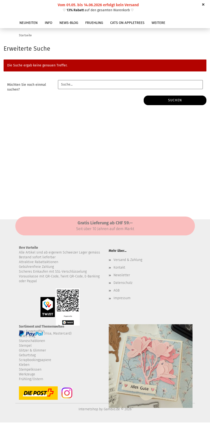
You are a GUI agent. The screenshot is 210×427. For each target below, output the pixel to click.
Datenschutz (123, 283)
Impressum (122, 298)
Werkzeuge (27, 374)
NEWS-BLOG (68, 23)
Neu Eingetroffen (32, 331)
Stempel (25, 346)
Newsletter (122, 275)
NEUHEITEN (28, 23)
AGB (116, 290)
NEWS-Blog (27, 336)
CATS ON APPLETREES (127, 23)
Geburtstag (27, 355)
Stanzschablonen (32, 341)
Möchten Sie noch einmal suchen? (26, 87)
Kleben (24, 365)
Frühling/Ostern (31, 379)
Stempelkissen (30, 370)
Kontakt (119, 267)
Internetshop (88, 409)
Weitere (158, 23)
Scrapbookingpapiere (35, 360)
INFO (48, 23)
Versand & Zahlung (128, 260)
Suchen (175, 100)
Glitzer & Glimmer (32, 350)
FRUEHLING (94, 23)
